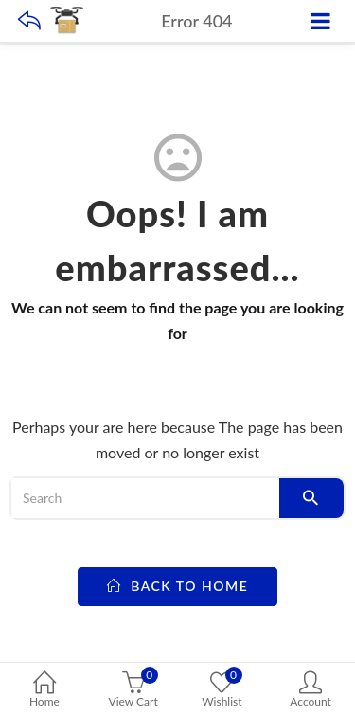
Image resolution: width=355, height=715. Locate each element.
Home (44, 690)
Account (310, 690)
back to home (178, 586)
